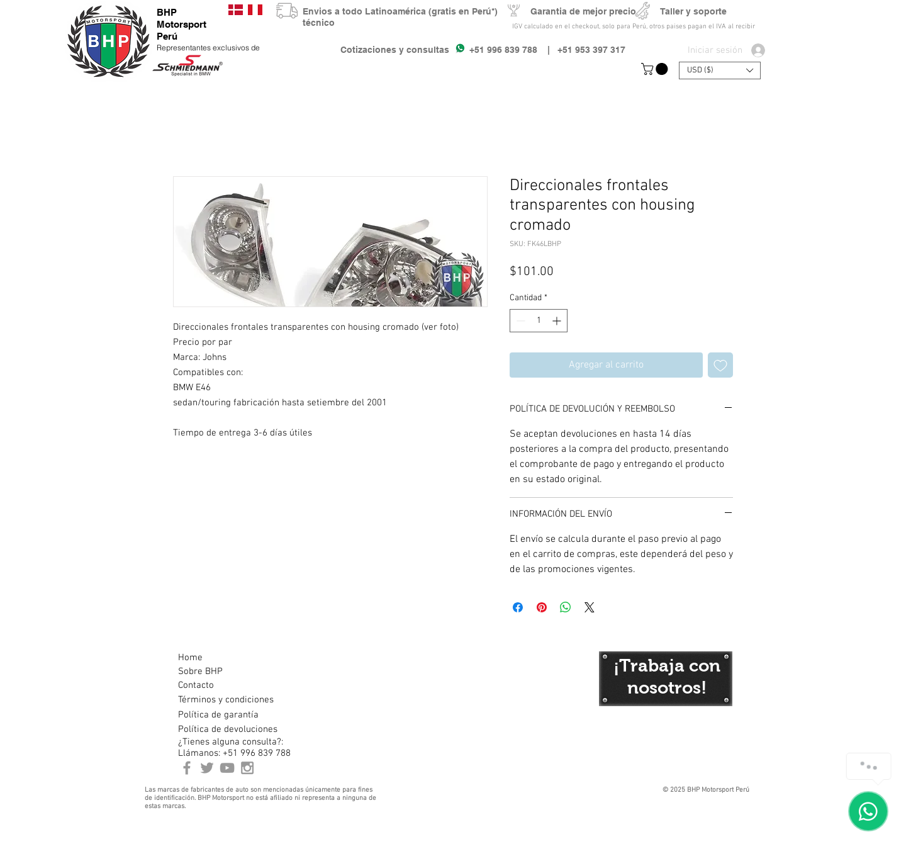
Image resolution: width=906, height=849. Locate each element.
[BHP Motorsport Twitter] (207, 768)
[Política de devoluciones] (228, 729)
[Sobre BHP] (222, 671)
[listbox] (720, 70)
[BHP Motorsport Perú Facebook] (187, 768)
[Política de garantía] (218, 715)
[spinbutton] (538, 321)
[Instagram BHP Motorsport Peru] (247, 768)
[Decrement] (519, 321)
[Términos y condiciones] (225, 700)
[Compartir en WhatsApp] (565, 607)
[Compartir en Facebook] (517, 607)
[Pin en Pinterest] (541, 607)
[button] (656, 69)
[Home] (222, 658)
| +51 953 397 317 (581, 50)
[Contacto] (222, 685)
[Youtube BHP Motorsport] (227, 768)
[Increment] (558, 321)
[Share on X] (589, 607)
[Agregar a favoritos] (720, 365)
